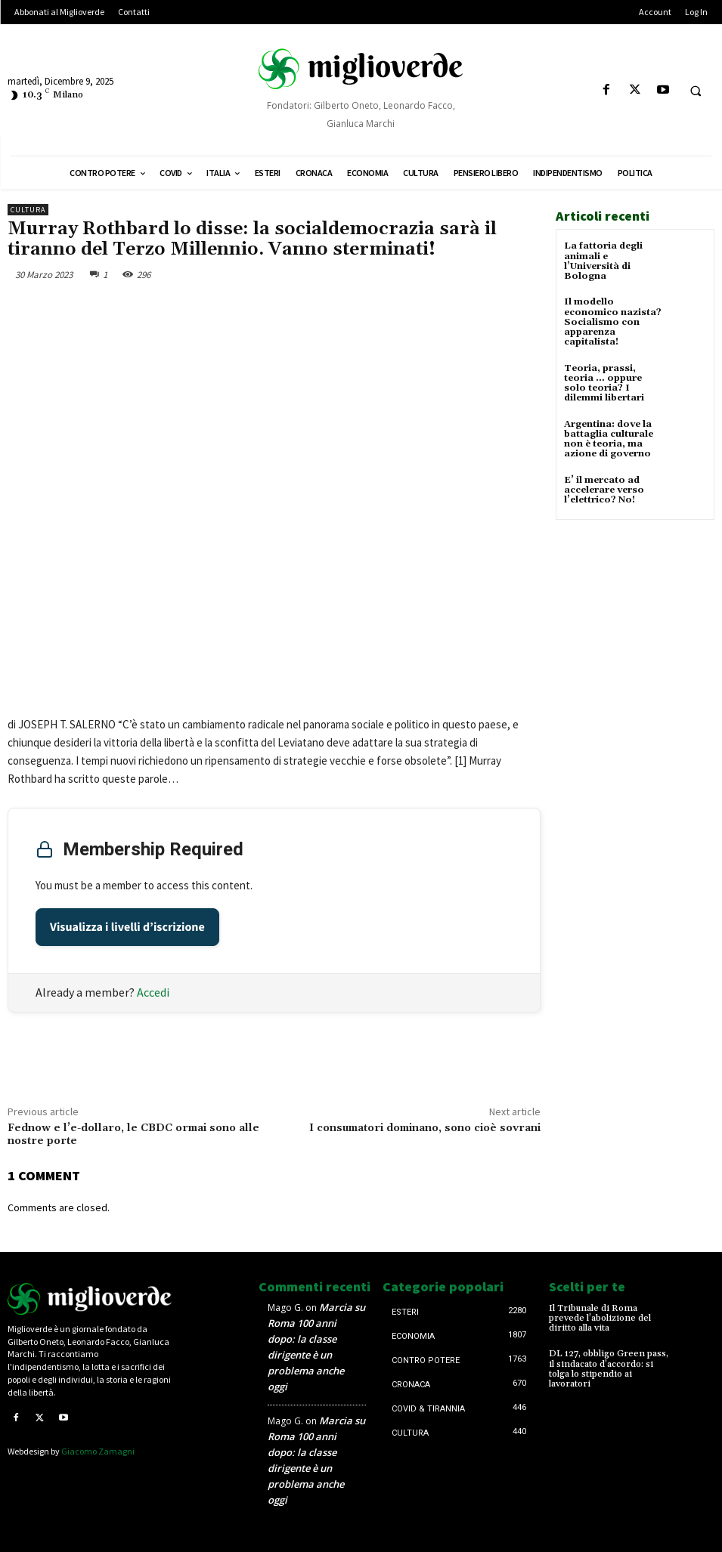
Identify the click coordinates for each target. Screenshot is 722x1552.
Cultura (28, 209)
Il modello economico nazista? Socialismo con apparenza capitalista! (613, 322)
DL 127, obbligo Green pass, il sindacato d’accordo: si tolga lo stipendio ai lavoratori (608, 1369)
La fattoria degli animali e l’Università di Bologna (603, 261)
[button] (695, 91)
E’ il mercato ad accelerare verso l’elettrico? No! (604, 488)
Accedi (153, 992)
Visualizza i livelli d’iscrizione (127, 927)
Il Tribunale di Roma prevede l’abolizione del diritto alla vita (600, 1318)
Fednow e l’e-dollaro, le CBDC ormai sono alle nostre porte (133, 1134)
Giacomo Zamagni (98, 1451)
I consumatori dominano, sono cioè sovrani (425, 1128)
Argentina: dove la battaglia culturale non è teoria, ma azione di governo (608, 438)
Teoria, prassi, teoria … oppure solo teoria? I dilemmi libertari (604, 382)
